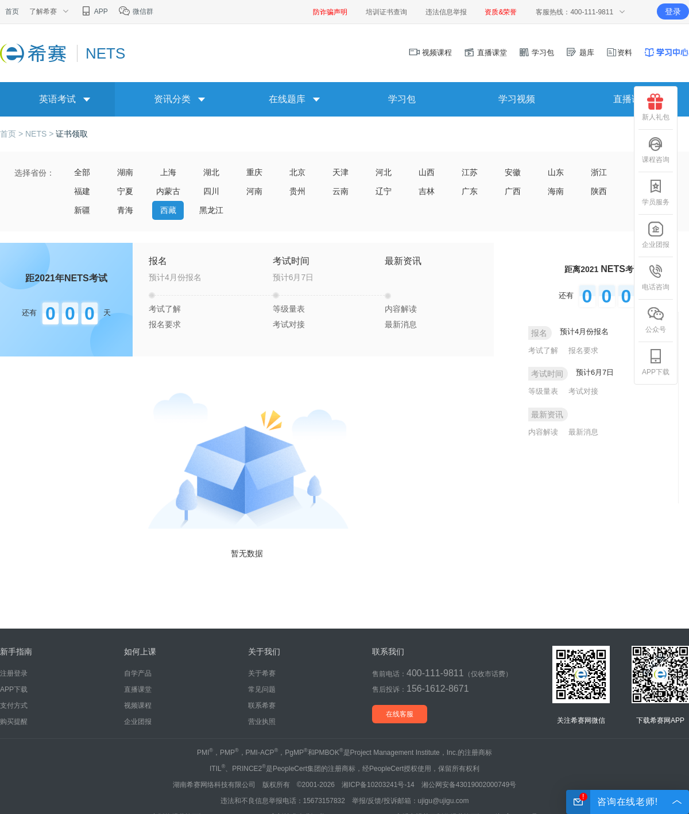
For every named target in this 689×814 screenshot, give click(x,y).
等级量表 (289, 308)
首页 (12, 11)
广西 (513, 191)
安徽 (513, 172)
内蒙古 (168, 191)
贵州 (297, 191)
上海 (168, 172)
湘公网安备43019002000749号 (468, 785)
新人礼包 (655, 107)
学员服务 (655, 192)
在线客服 (399, 714)
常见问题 (262, 689)
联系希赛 (262, 705)
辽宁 (384, 191)
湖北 (211, 172)
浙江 (599, 172)
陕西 (599, 191)
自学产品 (138, 673)
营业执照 (262, 722)
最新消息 (401, 324)
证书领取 (72, 133)
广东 (470, 191)
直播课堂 (485, 52)
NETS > (40, 133)
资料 (619, 52)
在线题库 (287, 99)
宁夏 (125, 191)
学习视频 (516, 99)
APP (94, 11)
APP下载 (655, 362)
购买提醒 (14, 722)
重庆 (254, 172)
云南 (340, 191)
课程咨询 (655, 150)
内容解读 (401, 308)
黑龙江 (211, 210)
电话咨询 (655, 277)
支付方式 (14, 705)
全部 (82, 172)
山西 (427, 172)
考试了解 (165, 308)
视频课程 (430, 52)
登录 (673, 11)
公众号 (655, 320)
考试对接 (289, 324)
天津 (340, 172)
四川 (211, 191)
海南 (556, 191)
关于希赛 (262, 673)
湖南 (125, 172)
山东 (556, 172)
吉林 (427, 191)
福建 (82, 191)
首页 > (12, 133)
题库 (580, 52)
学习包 (536, 52)
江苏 (470, 172)
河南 (254, 191)
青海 (125, 210)
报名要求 (165, 324)
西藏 (168, 210)
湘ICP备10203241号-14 (378, 785)
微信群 (135, 11)
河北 (384, 172)
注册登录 (14, 673)
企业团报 (655, 235)
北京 (297, 172)
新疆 (82, 210)
